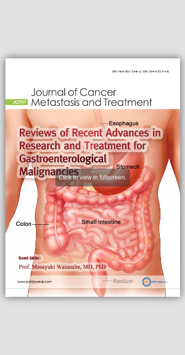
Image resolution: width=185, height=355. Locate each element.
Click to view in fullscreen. (92, 177)
